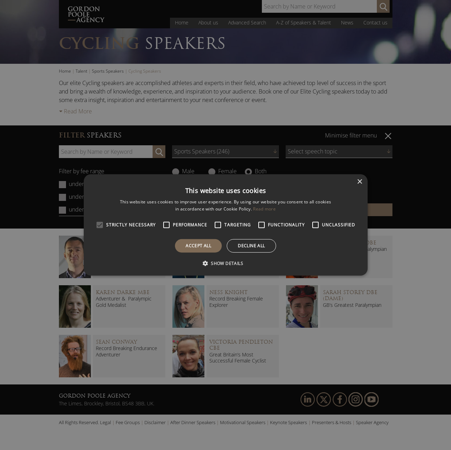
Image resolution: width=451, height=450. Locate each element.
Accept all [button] (198, 246)
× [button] (359, 182)
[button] (225, 263)
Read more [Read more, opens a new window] (264, 209)
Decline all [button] (251, 246)
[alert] (225, 225)
